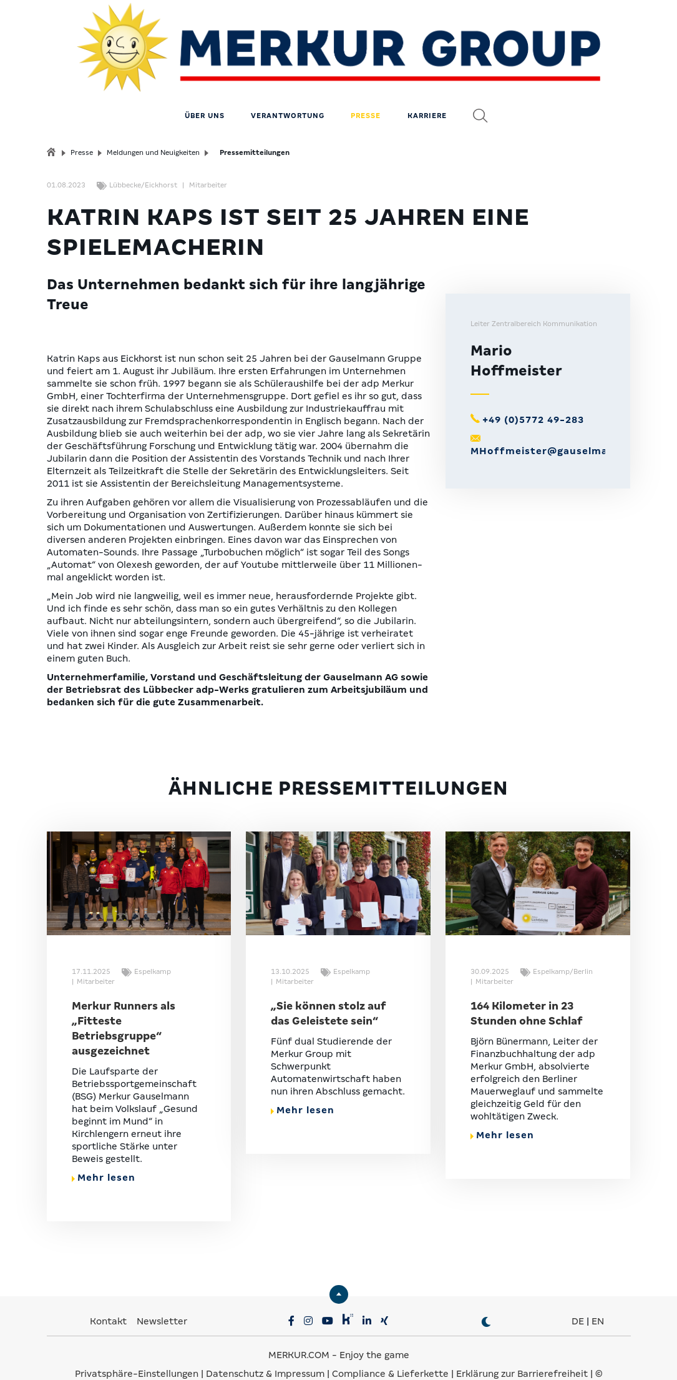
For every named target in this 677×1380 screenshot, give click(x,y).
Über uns (205, 84)
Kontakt (109, 1290)
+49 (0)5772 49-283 (533, 389)
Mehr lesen (103, 1146)
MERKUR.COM (298, 1324)
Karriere (427, 84)
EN (598, 1290)
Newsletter (162, 1290)
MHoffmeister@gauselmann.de (554, 420)
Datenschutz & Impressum (266, 1343)
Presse (366, 84)
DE (578, 1290)
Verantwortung (287, 84)
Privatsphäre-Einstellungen (136, 1343)
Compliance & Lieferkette (391, 1343)
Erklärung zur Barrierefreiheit (522, 1343)
